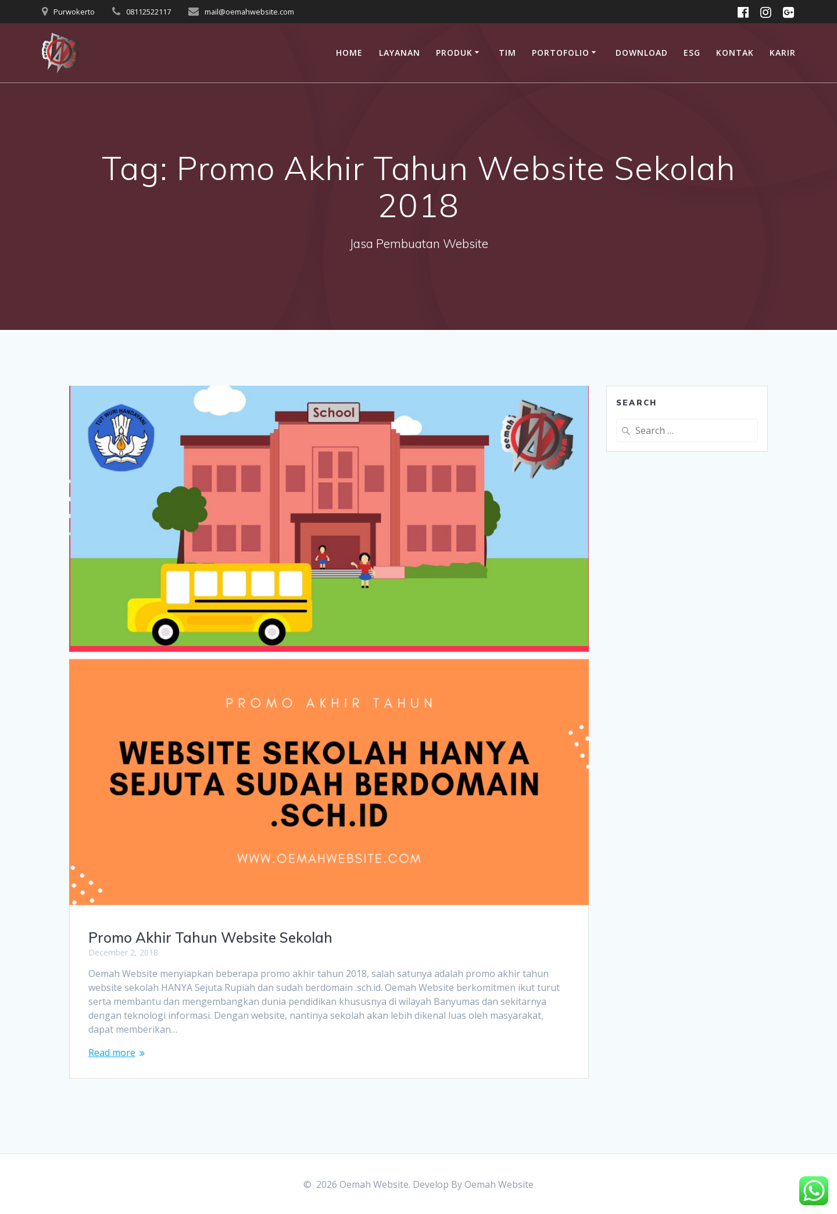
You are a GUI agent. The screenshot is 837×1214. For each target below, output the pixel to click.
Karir (783, 52)
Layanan (399, 52)
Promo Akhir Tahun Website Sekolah (210, 937)
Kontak (735, 52)
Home (349, 52)
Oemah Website (499, 1184)
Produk (454, 52)
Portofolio (560, 52)
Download (642, 52)
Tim (507, 52)
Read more (111, 1052)
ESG (692, 52)
